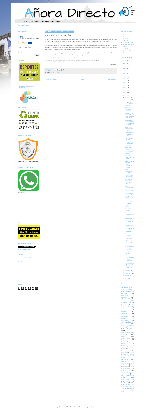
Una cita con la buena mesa (129, 175)
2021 (125, 70)
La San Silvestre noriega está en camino (129, 248)
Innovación (124, 361)
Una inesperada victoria (129, 152)
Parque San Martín (128, 44)
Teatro (123, 388)
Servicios (127, 384)
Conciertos (124, 311)
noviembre (128, 100)
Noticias (124, 370)
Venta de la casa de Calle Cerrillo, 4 (129, 109)
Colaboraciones (125, 307)
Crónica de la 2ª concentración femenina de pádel (129, 221)
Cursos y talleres (127, 326)
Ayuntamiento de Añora (28, 257)
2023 (125, 65)
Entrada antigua (111, 79)
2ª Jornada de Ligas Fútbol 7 (129, 242)
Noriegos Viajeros (126, 368)
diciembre (128, 97)
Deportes (130, 328)
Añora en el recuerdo (126, 39)
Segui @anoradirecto (24, 249)
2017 (125, 80)
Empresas (124, 340)
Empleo (124, 336)
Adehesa (131, 290)
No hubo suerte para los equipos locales (129, 204)
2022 (125, 68)
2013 (125, 90)
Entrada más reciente (51, 79)
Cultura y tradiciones (127, 323)
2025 (125, 60)
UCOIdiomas (124, 390)
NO (131, 366)
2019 (125, 75)
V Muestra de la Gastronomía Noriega (129, 143)
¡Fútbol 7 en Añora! (128, 209)
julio (126, 278)
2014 (125, 88)
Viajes (132, 390)
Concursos (124, 313)
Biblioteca (124, 304)
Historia (132, 352)
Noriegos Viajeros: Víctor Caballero (128, 236)
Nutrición (123, 372)
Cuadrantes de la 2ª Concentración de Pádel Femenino (129, 228)
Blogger (93, 407)
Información (125, 359)
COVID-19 (123, 322)
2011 (125, 95)
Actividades (126, 287)
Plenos (128, 381)
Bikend (125, 46)
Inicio (82, 79)
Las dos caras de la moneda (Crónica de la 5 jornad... (129, 122)
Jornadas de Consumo (128, 148)
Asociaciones (124, 300)
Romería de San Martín (129, 252)
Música (132, 365)
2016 (125, 83)
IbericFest (127, 356)
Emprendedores (125, 338)
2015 (125, 85)
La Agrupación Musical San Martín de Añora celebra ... (129, 196)
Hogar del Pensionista (129, 354)
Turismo (130, 388)
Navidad (125, 366)
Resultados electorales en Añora (129, 157)
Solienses (125, 49)
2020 (125, 73)
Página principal (23, 25)
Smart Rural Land (126, 386)
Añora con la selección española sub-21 (128, 181)
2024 (125, 63)
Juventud (124, 363)
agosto (127, 275)
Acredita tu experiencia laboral (129, 103)
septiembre (128, 273)
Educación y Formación (127, 333)
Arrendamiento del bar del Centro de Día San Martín (129, 115)
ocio (133, 374)
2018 (125, 78)
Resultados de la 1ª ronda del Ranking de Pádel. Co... (129, 265)
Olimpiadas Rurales (128, 42)
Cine (129, 306)
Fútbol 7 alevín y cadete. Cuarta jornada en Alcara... (129, 164)
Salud (132, 383)
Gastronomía (124, 352)
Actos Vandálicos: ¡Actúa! (129, 171)
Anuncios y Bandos (55, 72)
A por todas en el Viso (129, 139)
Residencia (124, 383)
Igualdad (123, 357)
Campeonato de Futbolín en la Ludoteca (129, 214)
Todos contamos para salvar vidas (129, 134)
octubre (127, 270)
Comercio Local (125, 309)
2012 (125, 93)
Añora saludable (126, 299)
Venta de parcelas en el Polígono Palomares (129, 258)
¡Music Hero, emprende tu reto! (129, 128)
